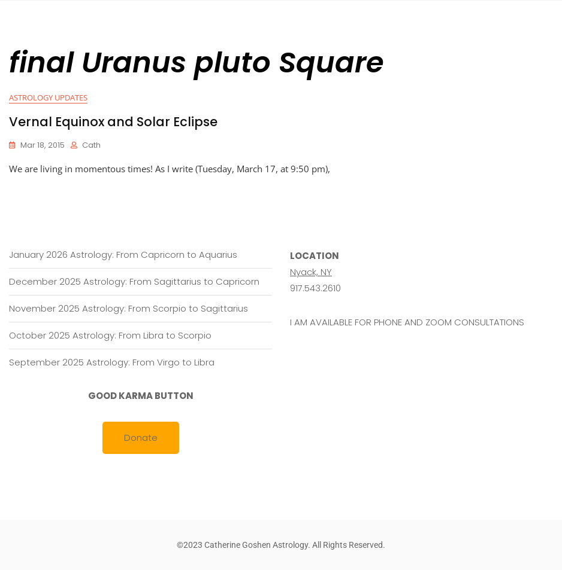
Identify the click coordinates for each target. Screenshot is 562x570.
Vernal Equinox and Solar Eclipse (113, 121)
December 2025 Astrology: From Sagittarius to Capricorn (134, 281)
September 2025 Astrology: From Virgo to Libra (111, 362)
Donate (141, 437)
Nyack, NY (311, 272)
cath (91, 145)
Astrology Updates (48, 97)
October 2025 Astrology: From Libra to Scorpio (110, 335)
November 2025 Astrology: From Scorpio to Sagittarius (128, 308)
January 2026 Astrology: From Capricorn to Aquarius (123, 254)
